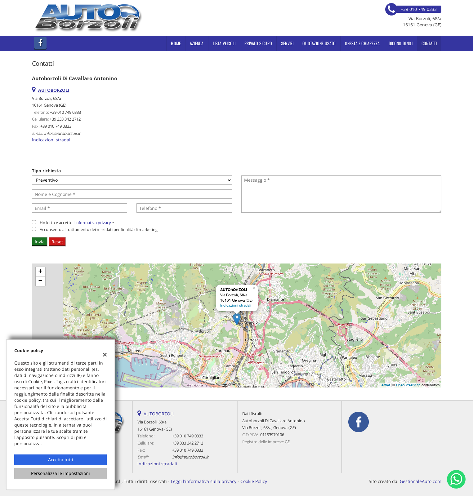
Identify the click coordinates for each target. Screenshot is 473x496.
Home (176, 43)
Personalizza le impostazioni (60, 473)
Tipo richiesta (46, 171)
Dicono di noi (401, 43)
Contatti (429, 43)
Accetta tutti (60, 460)
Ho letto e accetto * (77, 222)
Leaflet (385, 385)
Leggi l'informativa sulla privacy (203, 481)
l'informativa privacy (92, 222)
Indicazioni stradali (52, 140)
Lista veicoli (224, 43)
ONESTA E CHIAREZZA (362, 43)
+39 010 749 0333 (65, 112)
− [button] (40, 281)
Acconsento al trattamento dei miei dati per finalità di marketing (99, 229)
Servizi (287, 43)
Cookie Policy (253, 481)
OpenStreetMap (408, 385)
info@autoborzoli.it (62, 133)
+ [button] (40, 272)
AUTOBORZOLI (159, 414)
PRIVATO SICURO (258, 43)
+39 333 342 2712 (65, 119)
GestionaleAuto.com (420, 481)
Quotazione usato (319, 43)
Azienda (196, 43)
